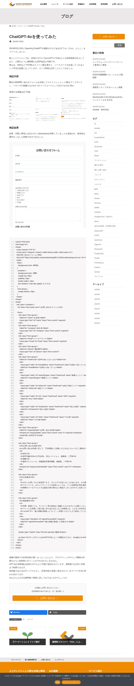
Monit (96, 222)
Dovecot (97, 203)
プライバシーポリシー (71, 682)
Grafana (97, 212)
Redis (96, 156)
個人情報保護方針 (31, 661)
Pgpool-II (97, 245)
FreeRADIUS (99, 137)
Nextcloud (98, 147)
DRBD (96, 208)
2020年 (97, 314)
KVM (96, 142)
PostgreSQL (99, 254)
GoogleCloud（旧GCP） (103, 217)
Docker (97, 198)
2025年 (97, 290)
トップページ (59, 661)
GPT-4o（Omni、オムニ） (71, 48)
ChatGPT (23, 572)
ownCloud (98, 240)
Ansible (97, 128)
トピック (30, 620)
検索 (120, 45)
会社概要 (53, 672)
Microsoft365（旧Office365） (105, 226)
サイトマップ (15, 661)
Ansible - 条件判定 (101, 110)
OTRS (96, 235)
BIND (96, 194)
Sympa (97, 272)
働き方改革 (98, 165)
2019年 (97, 318)
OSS (96, 151)
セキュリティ (99, 179)
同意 (57, 682)
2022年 (97, 304)
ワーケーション (100, 160)
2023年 (97, 299)
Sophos (97, 267)
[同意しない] (131, 679)
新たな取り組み (100, 170)
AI (23, 620)
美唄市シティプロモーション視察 (107, 87)
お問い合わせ (45, 661)
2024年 (97, 294)
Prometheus (99, 263)
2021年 (97, 309)
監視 (96, 189)
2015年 (97, 323)
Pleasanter (98, 249)
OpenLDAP (98, 231)
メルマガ (97, 184)
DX (95, 133)
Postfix (97, 258)
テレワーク (98, 276)
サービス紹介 (95, 672)
